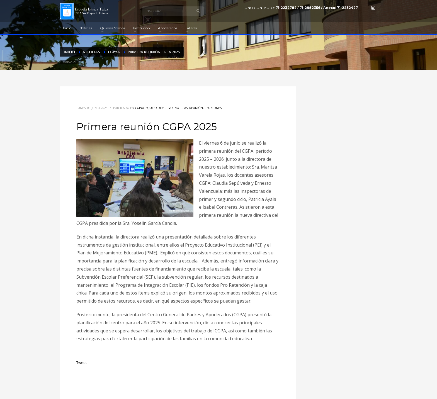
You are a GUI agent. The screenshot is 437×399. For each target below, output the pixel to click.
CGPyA (139, 108)
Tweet (81, 362)
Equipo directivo (159, 108)
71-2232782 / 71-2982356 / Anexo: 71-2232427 (317, 8)
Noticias (181, 108)
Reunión (196, 108)
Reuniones (213, 108)
